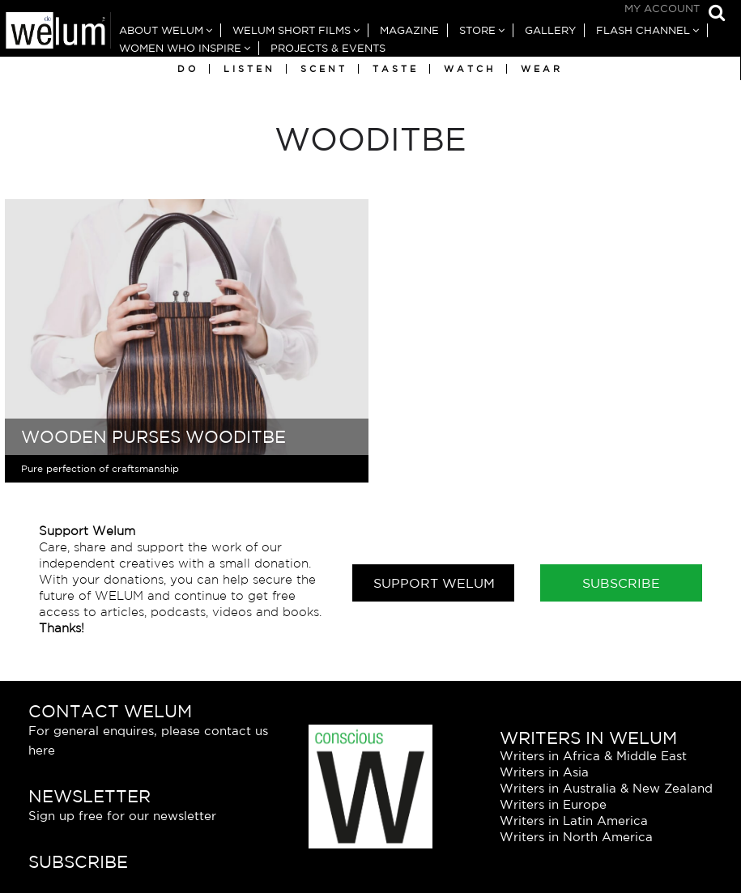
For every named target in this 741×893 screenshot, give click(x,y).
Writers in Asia (544, 772)
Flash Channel (643, 30)
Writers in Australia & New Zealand (606, 788)
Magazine (409, 30)
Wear (542, 69)
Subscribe (621, 583)
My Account (662, 8)
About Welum (161, 30)
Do (187, 69)
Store (477, 30)
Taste (396, 69)
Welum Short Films (291, 30)
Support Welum (434, 583)
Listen (249, 69)
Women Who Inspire (180, 48)
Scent (323, 69)
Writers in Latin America (574, 820)
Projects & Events (327, 48)
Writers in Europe (553, 804)
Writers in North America (576, 837)
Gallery (550, 30)
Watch (470, 69)
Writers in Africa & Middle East (593, 756)
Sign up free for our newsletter (122, 816)
